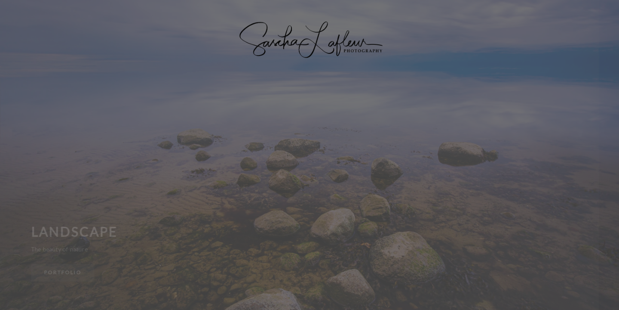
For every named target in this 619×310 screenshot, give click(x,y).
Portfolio (63, 272)
